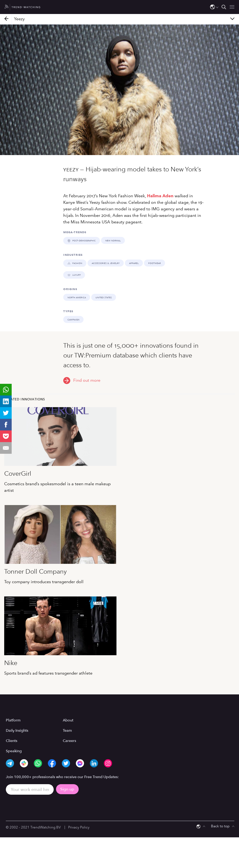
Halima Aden (160, 195)
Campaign (73, 319)
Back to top (220, 826)
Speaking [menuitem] (14, 750)
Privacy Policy (78, 827)
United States (103, 297)
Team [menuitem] (67, 730)
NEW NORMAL (112, 240)
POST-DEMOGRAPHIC (81, 240)
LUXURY (73, 274)
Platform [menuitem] (13, 720)
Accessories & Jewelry (105, 262)
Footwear (154, 262)
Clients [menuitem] (11, 740)
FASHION (74, 262)
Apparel (133, 262)
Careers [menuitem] (69, 740)
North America (76, 297)
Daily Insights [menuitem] (17, 730)
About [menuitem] (68, 720)
